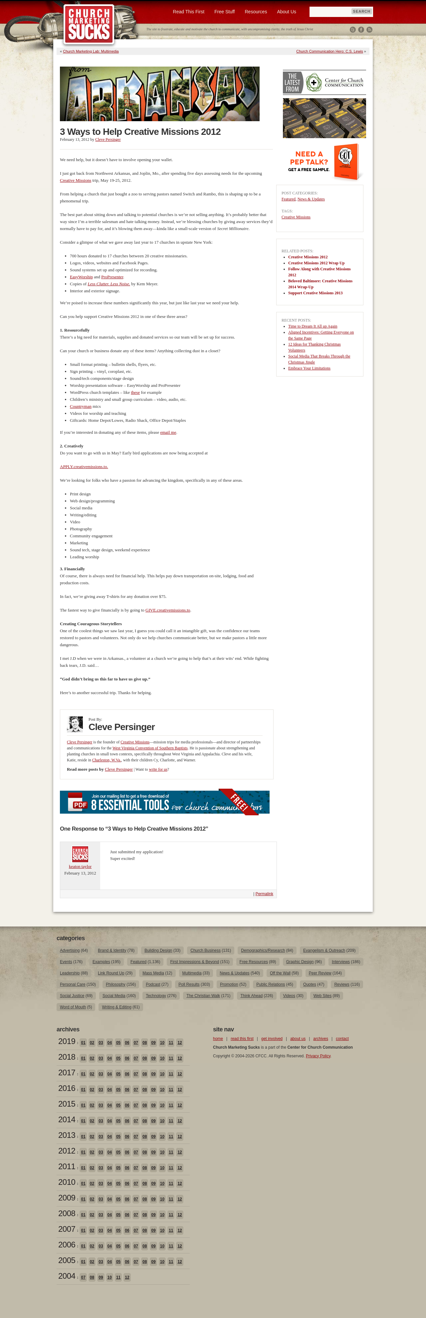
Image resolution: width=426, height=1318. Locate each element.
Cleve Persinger (107, 139)
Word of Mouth (73, 1007)
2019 (66, 1041)
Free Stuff (224, 11)
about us (298, 1038)
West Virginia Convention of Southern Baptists (150, 748)
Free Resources (254, 961)
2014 (66, 1119)
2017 (66, 1072)
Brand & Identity (112, 950)
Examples (101, 961)
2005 (66, 1260)
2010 (66, 1182)
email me (168, 432)
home (218, 1038)
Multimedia (192, 973)
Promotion (229, 984)
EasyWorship (81, 276)
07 (136, 1042)
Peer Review (320, 973)
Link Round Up (111, 973)
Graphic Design (300, 961)
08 (144, 1042)
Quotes (309, 984)
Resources (256, 11)
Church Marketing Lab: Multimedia (91, 51)
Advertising (70, 950)
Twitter (352, 29)
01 (83, 1042)
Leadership (70, 973)
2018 (66, 1056)
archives (320, 1038)
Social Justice (72, 995)
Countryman (81, 406)
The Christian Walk (203, 995)
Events (66, 961)
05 (118, 1042)
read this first (242, 1038)
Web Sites (322, 995)
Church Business (205, 950)
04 (109, 1042)
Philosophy (115, 984)
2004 (66, 1275)
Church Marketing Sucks (89, 24)
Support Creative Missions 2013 (315, 293)
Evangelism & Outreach (324, 950)
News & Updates (311, 199)
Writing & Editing (116, 1007)
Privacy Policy (318, 1056)
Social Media (114, 995)
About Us (286, 11)
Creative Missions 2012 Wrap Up (316, 263)
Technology (156, 995)
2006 (66, 1244)
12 (179, 1042)
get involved (272, 1038)
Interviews (341, 961)
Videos (289, 995)
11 (171, 1042)
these (135, 392)
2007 (66, 1228)
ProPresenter (112, 276)
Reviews (341, 984)
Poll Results (188, 984)
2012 (66, 1150)
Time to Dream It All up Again (312, 326)
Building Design (158, 950)
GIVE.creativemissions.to (167, 610)
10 (162, 1042)
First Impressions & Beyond (194, 961)
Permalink (264, 894)
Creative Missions (75, 180)
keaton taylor (80, 866)
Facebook (361, 29)
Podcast (153, 984)
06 (127, 1042)
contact (342, 1038)
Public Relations (270, 984)
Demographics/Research (263, 950)
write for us (158, 769)
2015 (66, 1103)
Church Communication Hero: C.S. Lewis (329, 51)
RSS (369, 29)
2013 (66, 1135)
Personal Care (73, 984)
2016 (66, 1088)
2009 (66, 1197)
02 (92, 1042)
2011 (66, 1166)
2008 (66, 1213)
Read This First (189, 11)
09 (153, 1042)
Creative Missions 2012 (307, 257)
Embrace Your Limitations (309, 368)
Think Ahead (251, 995)
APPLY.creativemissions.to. (84, 466)
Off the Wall (280, 973)
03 (101, 1042)
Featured (289, 199)
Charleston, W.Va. (106, 760)
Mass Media (153, 973)
